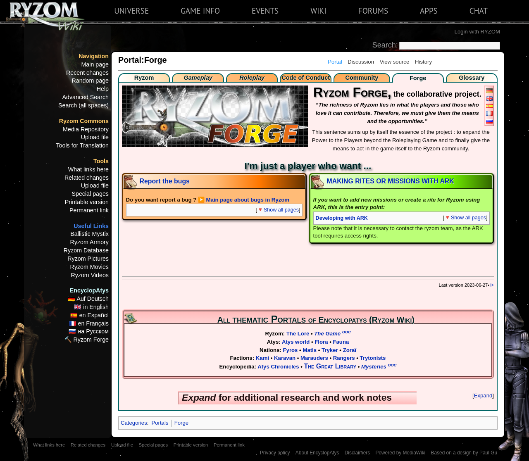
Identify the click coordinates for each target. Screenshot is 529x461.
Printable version (87, 202)
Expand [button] (483, 395)
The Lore (298, 333)
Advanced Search (85, 97)
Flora (321, 342)
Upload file (95, 137)
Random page (90, 80)
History (423, 62)
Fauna (341, 342)
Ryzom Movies (89, 267)
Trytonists (373, 358)
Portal (335, 62)
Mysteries (378, 367)
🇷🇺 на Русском (89, 331)
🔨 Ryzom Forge (86, 339)
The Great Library (330, 366)
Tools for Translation (82, 145)
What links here (88, 169)
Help (103, 89)
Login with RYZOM (477, 32)
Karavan (284, 358)
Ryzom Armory (89, 242)
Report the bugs (165, 181)
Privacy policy (275, 453)
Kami (262, 358)
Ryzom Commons (84, 121)
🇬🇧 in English (91, 307)
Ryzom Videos (90, 275)
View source (395, 62)
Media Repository (86, 129)
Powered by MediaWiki (400, 453)
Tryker (330, 350)
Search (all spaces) (83, 105)
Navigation (94, 56)
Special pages (90, 193)
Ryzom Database (86, 250)
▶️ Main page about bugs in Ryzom (243, 200)
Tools (101, 161)
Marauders (314, 358)
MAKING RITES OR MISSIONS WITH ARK (390, 181)
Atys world (296, 342)
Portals (159, 423)
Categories (134, 423)
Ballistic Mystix (89, 233)
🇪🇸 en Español (89, 315)
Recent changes (87, 72)
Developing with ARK (342, 218)
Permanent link (89, 210)
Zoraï (349, 350)
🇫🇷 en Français (89, 323)
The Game (332, 333)
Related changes (86, 177)
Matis (310, 350)
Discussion (361, 62)
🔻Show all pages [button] (278, 210)
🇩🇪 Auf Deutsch (88, 298)
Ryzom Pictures (88, 258)
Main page (95, 64)
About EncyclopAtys (317, 453)
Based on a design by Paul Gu (464, 453)
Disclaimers (357, 453)
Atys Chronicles (278, 367)
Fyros (290, 350)
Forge (181, 423)
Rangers (344, 358)
